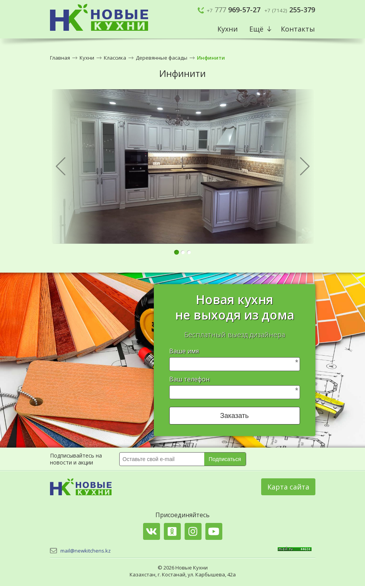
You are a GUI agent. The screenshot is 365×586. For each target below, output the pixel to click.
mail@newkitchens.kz (85, 550)
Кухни (227, 28)
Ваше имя (184, 351)
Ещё (256, 28)
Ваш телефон (189, 379)
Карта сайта (288, 486)
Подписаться (225, 459)
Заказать (234, 416)
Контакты (298, 28)
